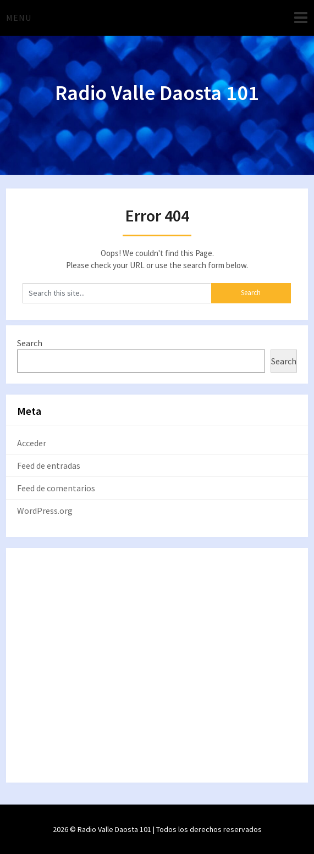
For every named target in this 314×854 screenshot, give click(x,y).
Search (29, 342)
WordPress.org (45, 510)
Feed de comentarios (56, 488)
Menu (18, 17)
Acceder (31, 442)
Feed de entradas (48, 465)
